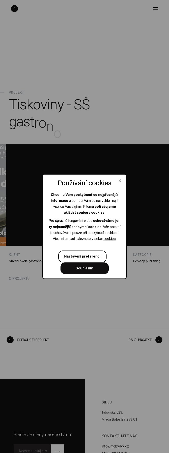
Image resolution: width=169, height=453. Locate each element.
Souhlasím (84, 268)
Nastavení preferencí (82, 256)
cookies (109, 239)
